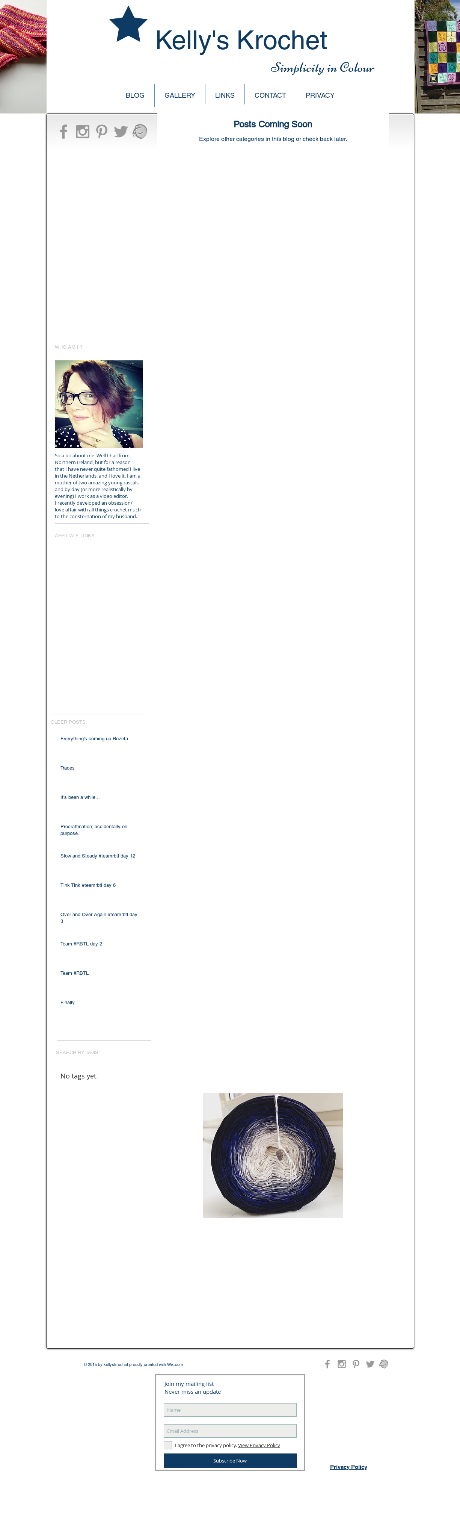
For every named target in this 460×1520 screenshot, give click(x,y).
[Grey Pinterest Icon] (101, 131)
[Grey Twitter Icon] (121, 131)
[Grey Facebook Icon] (63, 131)
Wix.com (175, 1364)
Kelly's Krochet (241, 39)
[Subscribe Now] (230, 1460)
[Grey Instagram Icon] (82, 131)
